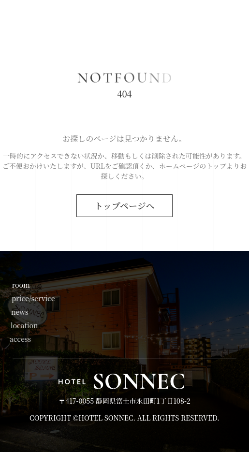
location (23, 325)
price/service (33, 298)
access (18, 339)
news (19, 312)
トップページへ (124, 205)
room (20, 285)
